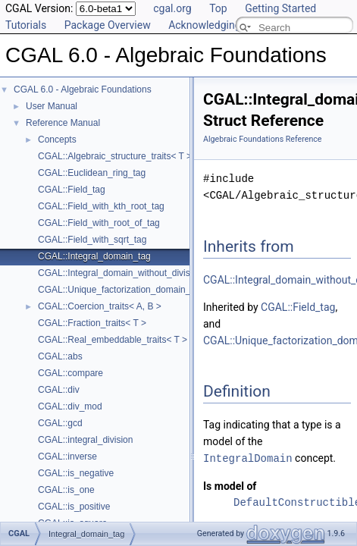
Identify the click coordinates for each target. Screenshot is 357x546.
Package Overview (107, 25)
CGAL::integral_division (85, 440)
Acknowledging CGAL (219, 25)
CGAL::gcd (60, 423)
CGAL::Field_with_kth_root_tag (101, 206)
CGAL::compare (70, 373)
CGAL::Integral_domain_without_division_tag (129, 273)
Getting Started (280, 8)
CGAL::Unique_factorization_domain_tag (120, 289)
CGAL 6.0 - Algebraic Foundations (83, 89)
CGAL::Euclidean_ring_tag (92, 173)
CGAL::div (59, 389)
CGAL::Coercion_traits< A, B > (99, 306)
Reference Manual (63, 123)
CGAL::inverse (67, 456)
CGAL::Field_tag (71, 189)
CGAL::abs (60, 356)
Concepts (57, 139)
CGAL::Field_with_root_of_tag (99, 223)
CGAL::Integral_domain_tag (94, 256)
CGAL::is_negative (76, 473)
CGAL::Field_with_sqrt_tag (92, 239)
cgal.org (172, 8)
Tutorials (25, 25)
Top (218, 8)
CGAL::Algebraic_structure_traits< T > (115, 156)
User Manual (51, 106)
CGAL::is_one (66, 490)
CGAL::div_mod (70, 406)
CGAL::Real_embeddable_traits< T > (112, 339)
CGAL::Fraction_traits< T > (92, 323)
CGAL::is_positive (74, 506)
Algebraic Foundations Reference (262, 139)
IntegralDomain (248, 457)
